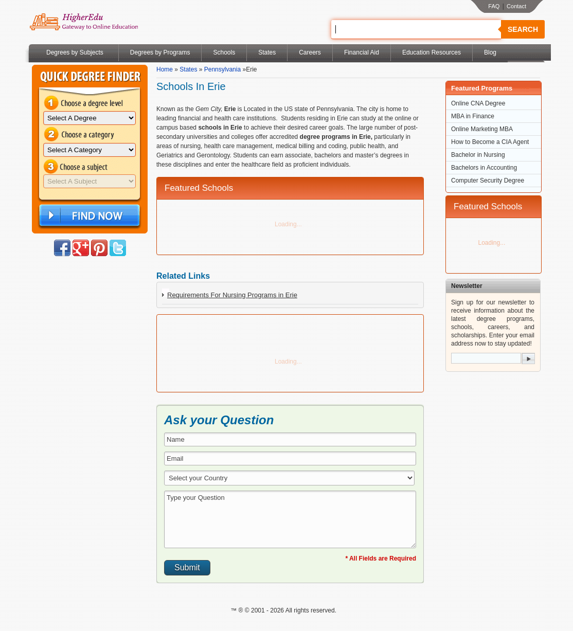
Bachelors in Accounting (484, 167)
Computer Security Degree (487, 180)
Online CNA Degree (478, 103)
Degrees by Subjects (74, 52)
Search (523, 29)
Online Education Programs (83, 22)
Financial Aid (361, 52)
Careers (310, 52)
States (267, 52)
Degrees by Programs (160, 52)
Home (164, 69)
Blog (490, 52)
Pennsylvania (222, 69)
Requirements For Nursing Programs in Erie (232, 295)
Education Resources (431, 52)
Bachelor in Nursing (478, 154)
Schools (224, 52)
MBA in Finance (472, 116)
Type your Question (290, 519)
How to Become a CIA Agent (490, 142)
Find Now (88, 216)
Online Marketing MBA (482, 129)
